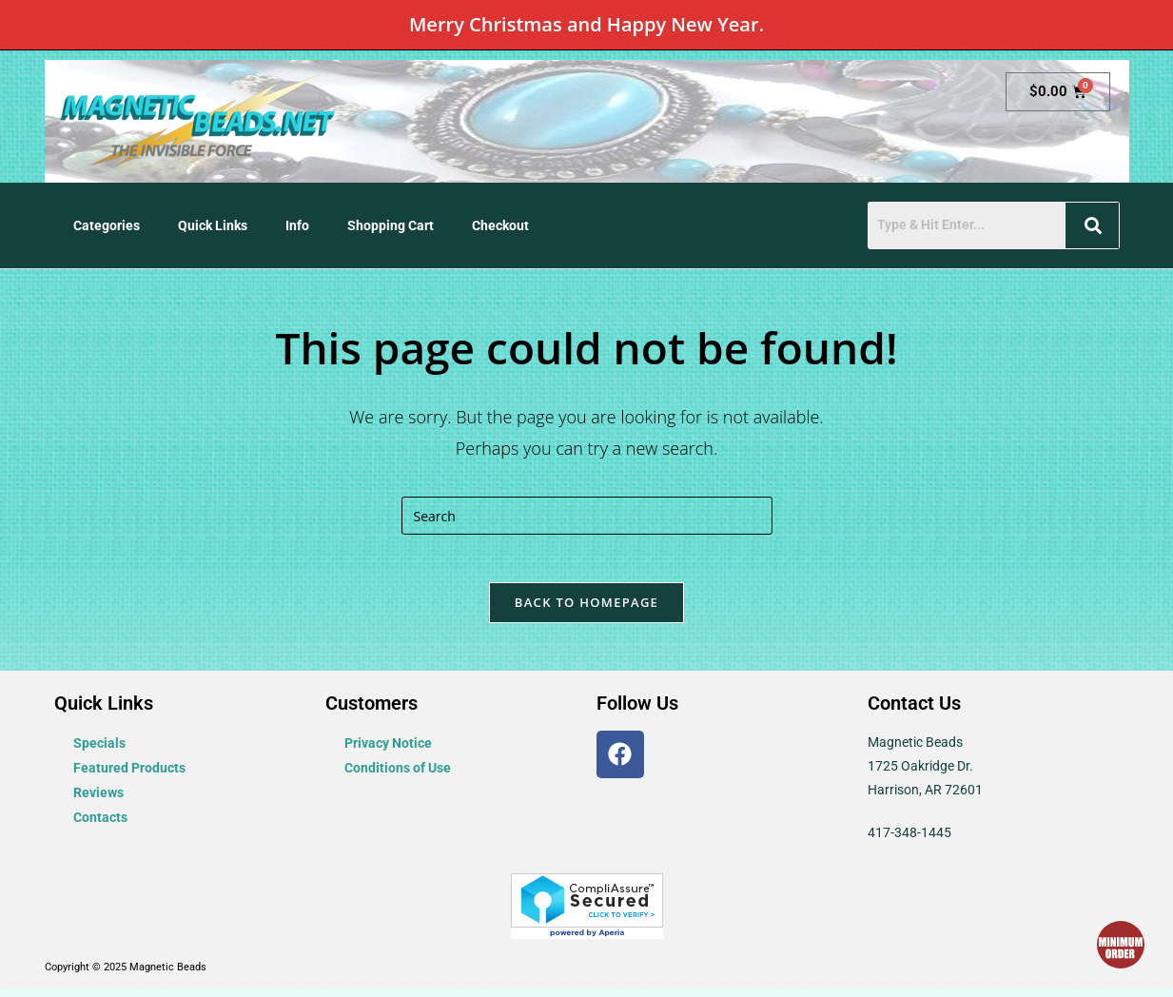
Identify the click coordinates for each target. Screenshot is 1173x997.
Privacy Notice (388, 752)
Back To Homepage (586, 611)
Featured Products (129, 777)
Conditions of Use (397, 777)
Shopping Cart (390, 225)
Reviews (98, 802)
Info (297, 225)
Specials (99, 752)
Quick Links (212, 225)
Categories (106, 225)
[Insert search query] (586, 516)
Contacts (100, 826)
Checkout (500, 225)
